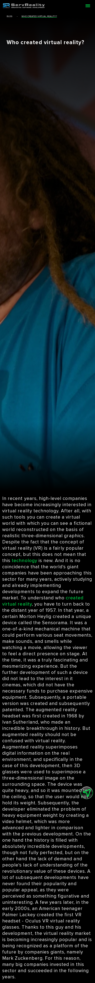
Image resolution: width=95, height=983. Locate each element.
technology (24, 560)
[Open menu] (87, 6)
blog (9, 16)
